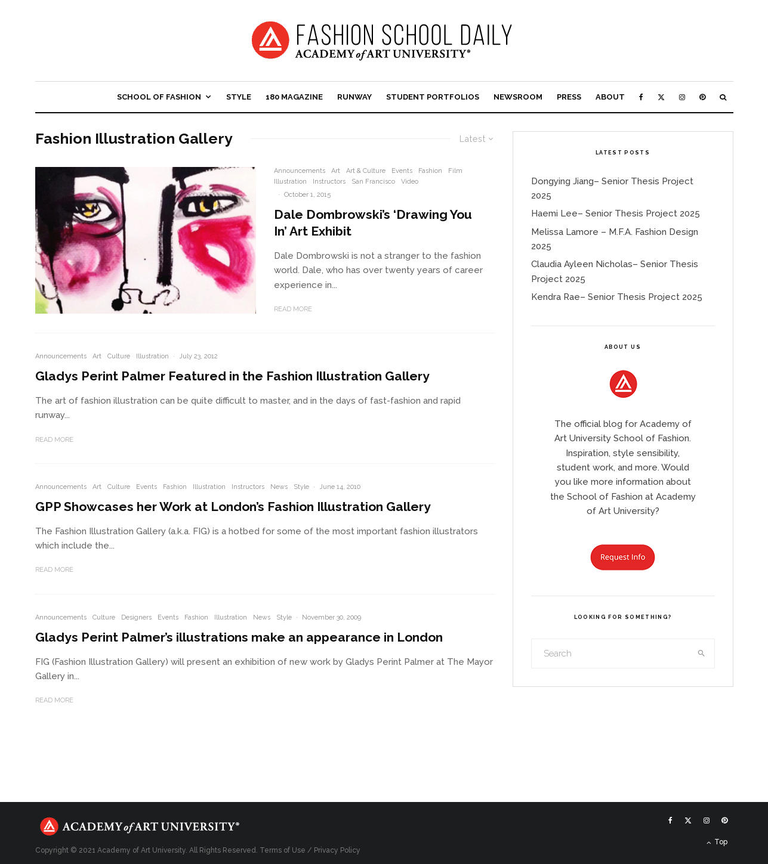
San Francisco (373, 181)
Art (335, 171)
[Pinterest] (702, 97)
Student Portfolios (432, 96)
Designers (136, 617)
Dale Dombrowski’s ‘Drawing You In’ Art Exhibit (373, 223)
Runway (354, 96)
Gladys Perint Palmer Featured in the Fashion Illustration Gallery (232, 375)
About (610, 96)
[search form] (610, 653)
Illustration (290, 181)
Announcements (299, 171)
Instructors (329, 181)
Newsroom (518, 96)
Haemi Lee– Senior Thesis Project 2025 (615, 213)
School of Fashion (159, 96)
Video (409, 181)
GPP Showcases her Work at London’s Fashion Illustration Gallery (233, 506)
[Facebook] (641, 97)
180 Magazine (294, 96)
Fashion (430, 171)
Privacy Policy (337, 850)
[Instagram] (682, 97)
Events (401, 171)
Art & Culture (365, 171)
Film (455, 171)
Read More (293, 309)
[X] (661, 97)
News (279, 487)
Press (569, 96)
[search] (701, 653)
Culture (118, 356)
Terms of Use (283, 850)
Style (238, 96)
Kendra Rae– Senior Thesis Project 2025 (616, 297)
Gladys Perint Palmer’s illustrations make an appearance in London (239, 637)
